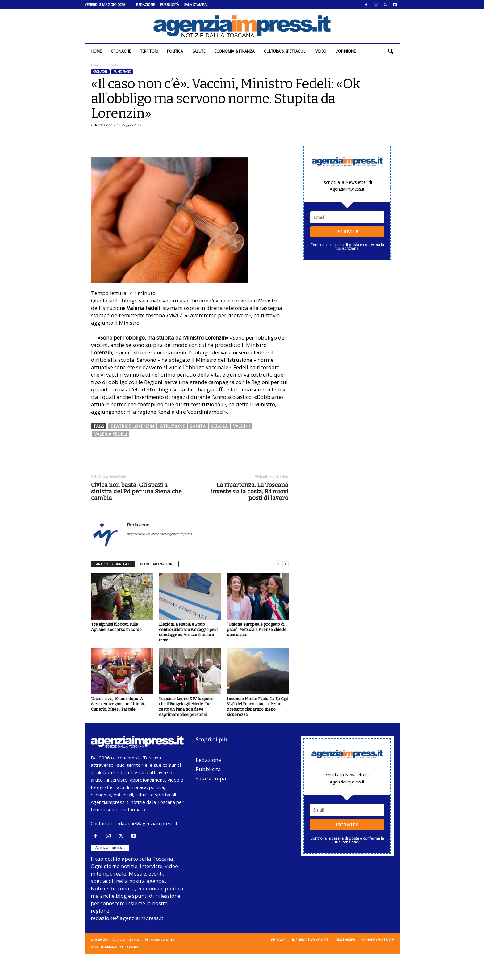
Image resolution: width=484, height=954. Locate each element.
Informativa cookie (310, 939)
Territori (149, 51)
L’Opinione (346, 51)
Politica (175, 51)
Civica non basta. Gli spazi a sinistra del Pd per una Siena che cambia (136, 491)
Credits (133, 947)
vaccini (241, 426)
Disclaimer (345, 939)
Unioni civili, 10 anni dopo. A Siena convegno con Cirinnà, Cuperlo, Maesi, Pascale (118, 703)
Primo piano (122, 72)
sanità (198, 426)
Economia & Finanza (235, 51)
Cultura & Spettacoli (285, 51)
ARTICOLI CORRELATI (113, 564)
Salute (198, 51)
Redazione (145, 4)
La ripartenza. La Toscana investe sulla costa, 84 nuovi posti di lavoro (249, 491)
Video (320, 51)
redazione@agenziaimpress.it (146, 823)
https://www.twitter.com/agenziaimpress (159, 533)
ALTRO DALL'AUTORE (157, 564)
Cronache (121, 51)
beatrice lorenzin (132, 426)
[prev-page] (278, 564)
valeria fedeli (110, 434)
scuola (219, 426)
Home (96, 51)
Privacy (278, 939)
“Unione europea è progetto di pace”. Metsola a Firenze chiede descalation (256, 629)
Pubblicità (169, 4)
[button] (390, 51)
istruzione (172, 426)
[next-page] (285, 564)
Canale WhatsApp (378, 939)
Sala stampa (195, 4)
